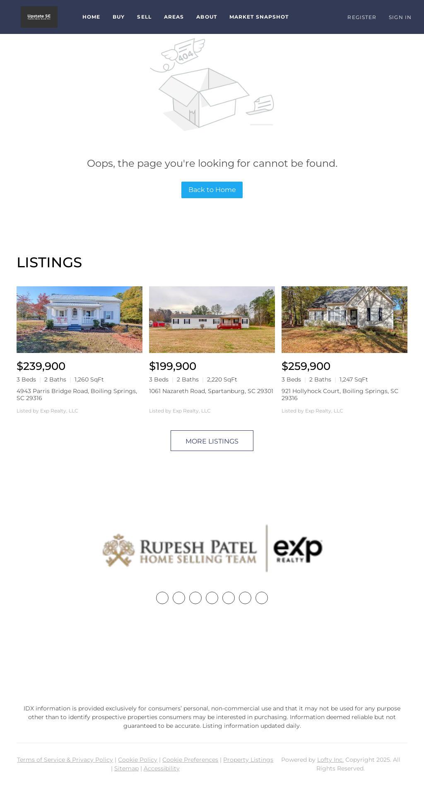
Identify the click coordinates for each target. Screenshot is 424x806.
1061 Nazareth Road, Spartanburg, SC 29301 (211, 391)
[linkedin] (179, 598)
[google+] (261, 598)
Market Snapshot (259, 17)
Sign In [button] (400, 17)
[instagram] (228, 598)
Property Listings (248, 759)
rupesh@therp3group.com (212, 671)
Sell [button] (144, 17)
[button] (39, 17)
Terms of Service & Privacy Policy (65, 759)
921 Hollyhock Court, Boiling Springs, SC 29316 (340, 394)
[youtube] (245, 598)
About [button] (206, 17)
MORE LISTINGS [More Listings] (212, 441)
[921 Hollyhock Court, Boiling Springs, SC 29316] (344, 319)
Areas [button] (174, 17)
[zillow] (212, 598)
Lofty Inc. (330, 759)
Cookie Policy (137, 759)
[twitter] (195, 598)
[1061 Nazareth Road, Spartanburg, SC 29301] (212, 319)
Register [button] (361, 17)
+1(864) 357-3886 (212, 656)
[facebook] (162, 598)
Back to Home (212, 190)
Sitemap (126, 768)
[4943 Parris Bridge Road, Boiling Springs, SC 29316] (79, 319)
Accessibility (162, 768)
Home (91, 17)
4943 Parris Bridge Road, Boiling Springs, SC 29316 (77, 394)
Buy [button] (119, 17)
